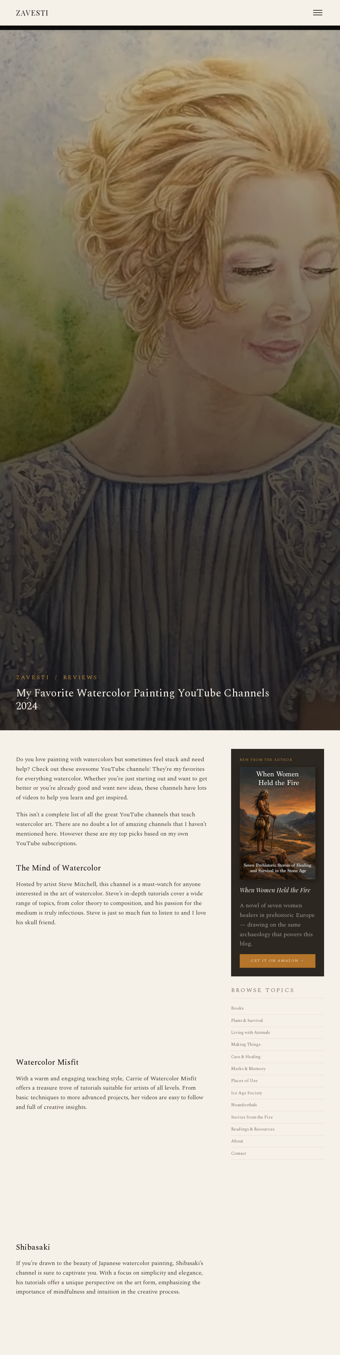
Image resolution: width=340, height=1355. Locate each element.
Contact (238, 1153)
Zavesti (32, 12)
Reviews (80, 677)
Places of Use (244, 1080)
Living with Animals (250, 1032)
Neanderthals (244, 1105)
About (237, 1141)
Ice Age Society (246, 1093)
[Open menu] (317, 12)
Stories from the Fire (252, 1117)
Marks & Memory (248, 1068)
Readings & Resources (253, 1129)
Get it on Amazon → (277, 960)
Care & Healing (246, 1056)
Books (237, 1008)
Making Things (246, 1044)
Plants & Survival (247, 1020)
